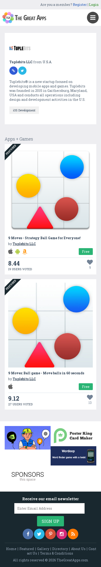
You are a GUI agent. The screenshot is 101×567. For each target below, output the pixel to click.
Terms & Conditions (56, 553)
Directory (60, 549)
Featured (26, 549)
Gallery (43, 549)
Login (94, 4)
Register (80, 4)
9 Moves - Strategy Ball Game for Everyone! (44, 238)
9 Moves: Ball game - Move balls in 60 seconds (46, 373)
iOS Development (24, 110)
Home (11, 549)
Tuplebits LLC (21, 62)
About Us (78, 549)
